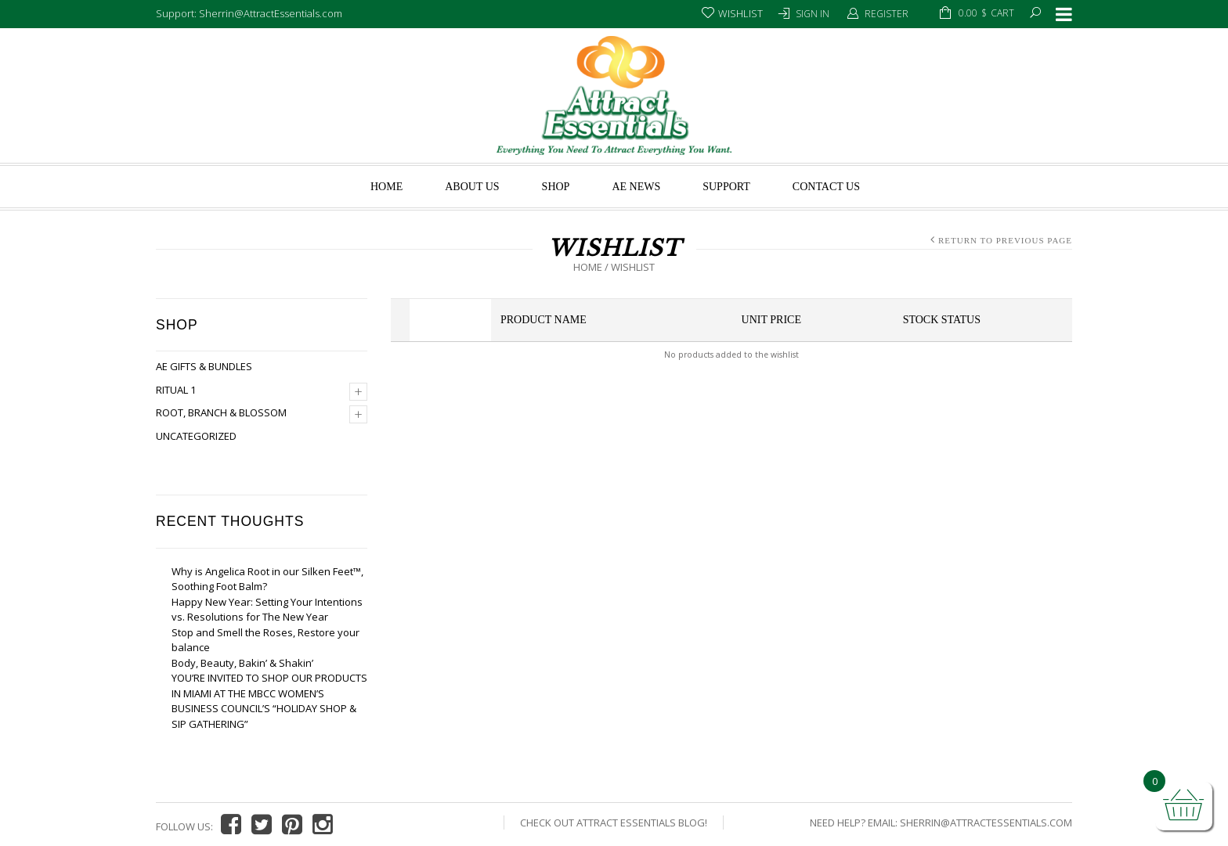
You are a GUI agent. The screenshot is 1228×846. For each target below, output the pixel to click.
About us (472, 187)
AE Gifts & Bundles (204, 366)
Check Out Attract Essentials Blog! (613, 822)
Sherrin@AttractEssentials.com (986, 822)
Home (386, 187)
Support (726, 187)
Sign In (812, 13)
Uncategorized (196, 436)
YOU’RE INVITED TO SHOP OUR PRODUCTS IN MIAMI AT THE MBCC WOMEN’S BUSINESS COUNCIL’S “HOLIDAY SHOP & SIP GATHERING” (269, 701)
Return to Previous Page (1005, 240)
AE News (636, 187)
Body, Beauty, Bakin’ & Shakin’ (242, 663)
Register (886, 13)
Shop (556, 187)
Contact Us (826, 187)
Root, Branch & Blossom (221, 412)
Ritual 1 (176, 390)
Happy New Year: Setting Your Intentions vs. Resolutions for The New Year (267, 610)
